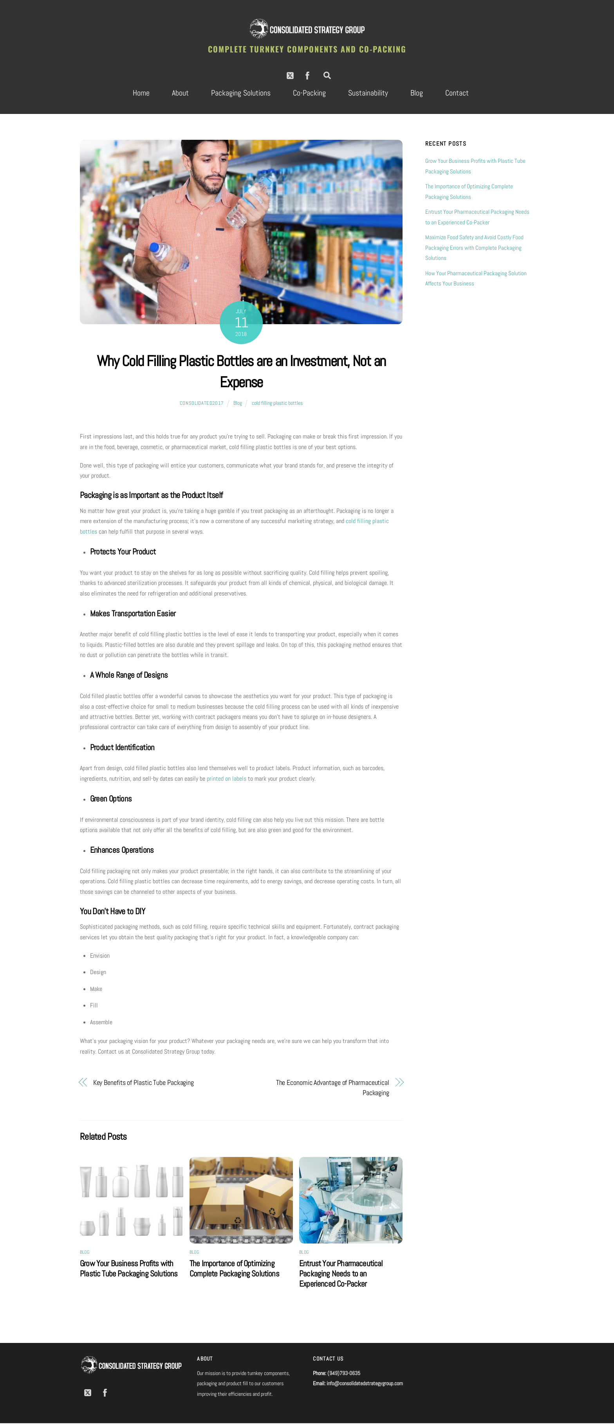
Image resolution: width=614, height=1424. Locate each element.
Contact (457, 93)
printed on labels (226, 779)
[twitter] (290, 75)
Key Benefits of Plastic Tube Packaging (143, 1083)
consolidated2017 (202, 404)
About (180, 93)
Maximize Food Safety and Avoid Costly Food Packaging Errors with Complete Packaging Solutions (474, 248)
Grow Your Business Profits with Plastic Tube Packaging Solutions (128, 1269)
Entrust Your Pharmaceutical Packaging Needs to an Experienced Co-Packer (341, 1274)
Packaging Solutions (241, 93)
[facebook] (307, 75)
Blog (416, 93)
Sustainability (368, 93)
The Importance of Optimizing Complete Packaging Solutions (234, 1269)
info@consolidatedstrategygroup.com (365, 1384)
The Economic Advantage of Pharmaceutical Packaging (332, 1088)
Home (141, 93)
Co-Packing (309, 93)
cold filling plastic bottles (277, 403)
